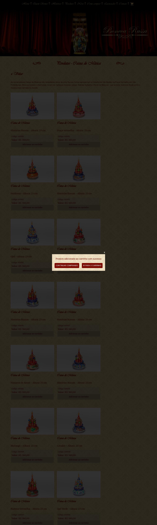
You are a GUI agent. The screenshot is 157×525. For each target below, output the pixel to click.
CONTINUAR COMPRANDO (67, 265)
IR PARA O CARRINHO (92, 265)
